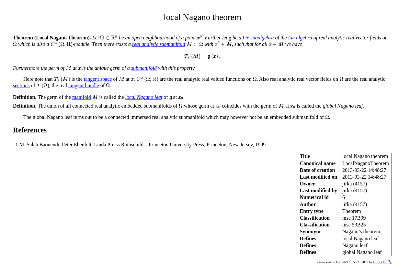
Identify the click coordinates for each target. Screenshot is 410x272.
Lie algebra (300, 37)
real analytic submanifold (158, 44)
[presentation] (109, 37)
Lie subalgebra (258, 37)
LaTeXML (382, 262)
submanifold (144, 68)
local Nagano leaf (144, 97)
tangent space (98, 79)
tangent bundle (83, 85)
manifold (81, 97)
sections (21, 85)
